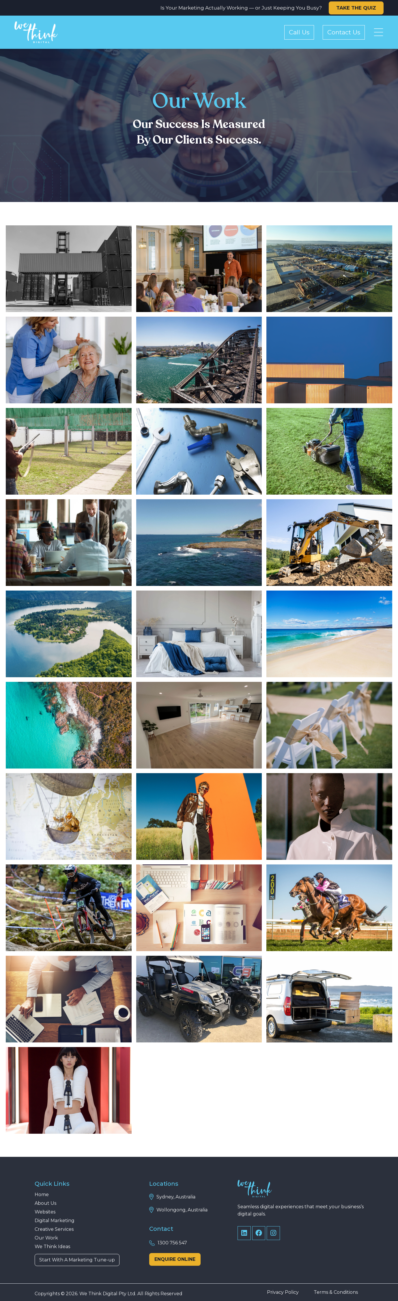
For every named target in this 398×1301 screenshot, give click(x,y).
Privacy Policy (283, 1292)
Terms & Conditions (336, 1292)
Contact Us (343, 32)
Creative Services (54, 1229)
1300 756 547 (172, 1243)
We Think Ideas (52, 1246)
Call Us (299, 32)
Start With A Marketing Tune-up (77, 1260)
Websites (45, 1212)
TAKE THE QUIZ (356, 8)
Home (42, 1194)
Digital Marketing (54, 1220)
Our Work (46, 1238)
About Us (45, 1203)
